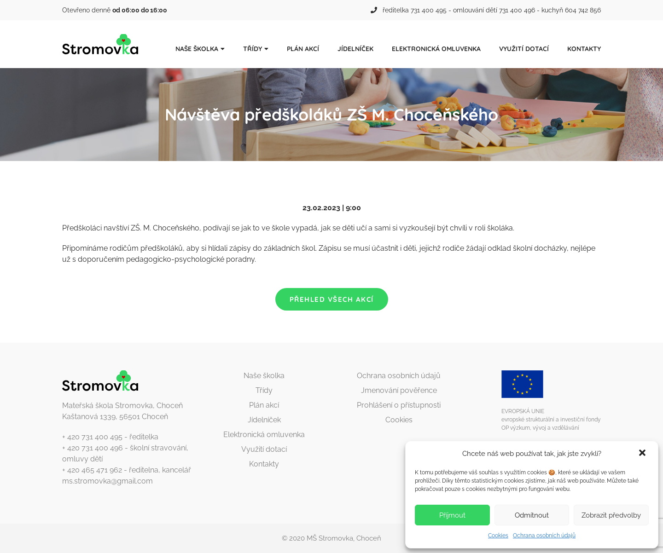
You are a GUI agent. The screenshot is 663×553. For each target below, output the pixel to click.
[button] (643, 453)
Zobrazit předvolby (611, 515)
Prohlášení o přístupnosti (399, 405)
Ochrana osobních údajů (544, 535)
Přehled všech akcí (332, 299)
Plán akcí (303, 49)
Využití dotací (524, 49)
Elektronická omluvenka (436, 49)
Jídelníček (355, 49)
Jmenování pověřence (399, 390)
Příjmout (452, 515)
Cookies (498, 535)
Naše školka (196, 49)
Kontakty (584, 49)
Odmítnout (532, 515)
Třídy (252, 49)
